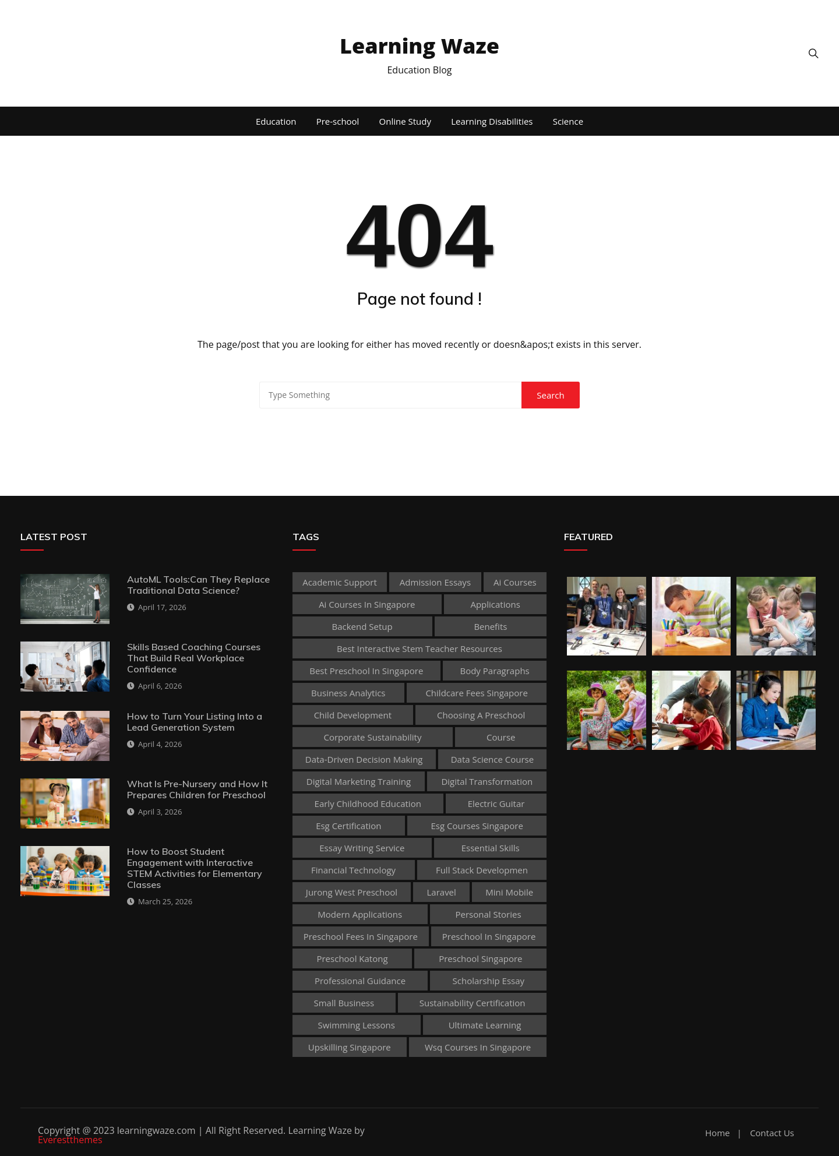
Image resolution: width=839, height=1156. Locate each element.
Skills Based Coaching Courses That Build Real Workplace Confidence (193, 658)
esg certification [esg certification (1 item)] (348, 825)
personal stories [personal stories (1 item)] (488, 914)
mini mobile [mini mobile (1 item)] (509, 892)
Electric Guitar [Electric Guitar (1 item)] (496, 803)
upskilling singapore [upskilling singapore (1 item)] (349, 1047)
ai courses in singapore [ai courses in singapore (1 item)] (367, 604)
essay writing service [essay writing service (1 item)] (361, 848)
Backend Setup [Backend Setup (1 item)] (362, 626)
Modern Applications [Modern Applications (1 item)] (360, 914)
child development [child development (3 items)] (353, 715)
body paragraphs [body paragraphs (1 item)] (494, 670)
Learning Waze (419, 45)
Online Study (405, 121)
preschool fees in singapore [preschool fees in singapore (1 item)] (361, 936)
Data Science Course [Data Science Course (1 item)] (492, 759)
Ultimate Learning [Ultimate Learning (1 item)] (485, 1025)
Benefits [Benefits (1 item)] (490, 626)
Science (568, 121)
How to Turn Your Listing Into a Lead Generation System (194, 721)
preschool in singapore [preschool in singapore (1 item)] (489, 936)
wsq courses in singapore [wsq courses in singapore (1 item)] (478, 1047)
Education (276, 121)
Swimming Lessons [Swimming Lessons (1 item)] (356, 1025)
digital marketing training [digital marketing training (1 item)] (358, 781)
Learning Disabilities (492, 121)
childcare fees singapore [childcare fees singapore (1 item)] (476, 693)
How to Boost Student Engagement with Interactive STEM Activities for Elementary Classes (194, 868)
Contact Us (772, 1133)
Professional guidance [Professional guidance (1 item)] (360, 980)
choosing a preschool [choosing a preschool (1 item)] (481, 715)
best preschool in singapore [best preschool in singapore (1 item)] (366, 670)
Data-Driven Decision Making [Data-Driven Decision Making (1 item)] (364, 759)
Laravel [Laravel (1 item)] (441, 892)
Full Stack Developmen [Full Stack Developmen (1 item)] (482, 870)
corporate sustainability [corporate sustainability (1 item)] (373, 737)
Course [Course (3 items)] (501, 737)
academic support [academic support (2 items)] (339, 582)
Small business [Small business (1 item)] (343, 1003)
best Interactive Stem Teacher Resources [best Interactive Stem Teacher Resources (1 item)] (419, 648)
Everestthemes (70, 1139)
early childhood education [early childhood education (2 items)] (368, 803)
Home (717, 1133)
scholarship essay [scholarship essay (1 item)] (489, 980)
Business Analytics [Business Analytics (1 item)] (348, 693)
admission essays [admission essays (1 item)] (435, 582)
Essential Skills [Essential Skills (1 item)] (490, 848)
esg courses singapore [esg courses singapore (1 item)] (477, 825)
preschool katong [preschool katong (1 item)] (351, 958)
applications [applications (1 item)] (495, 604)
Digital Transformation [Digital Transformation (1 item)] (487, 781)
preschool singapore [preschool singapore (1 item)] (480, 958)
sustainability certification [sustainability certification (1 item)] (473, 1003)
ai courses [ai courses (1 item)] (515, 582)
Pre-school (337, 121)
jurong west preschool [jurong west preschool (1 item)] (351, 892)
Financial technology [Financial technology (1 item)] (353, 870)
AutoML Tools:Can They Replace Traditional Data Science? (198, 584)
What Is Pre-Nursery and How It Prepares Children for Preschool (197, 789)
